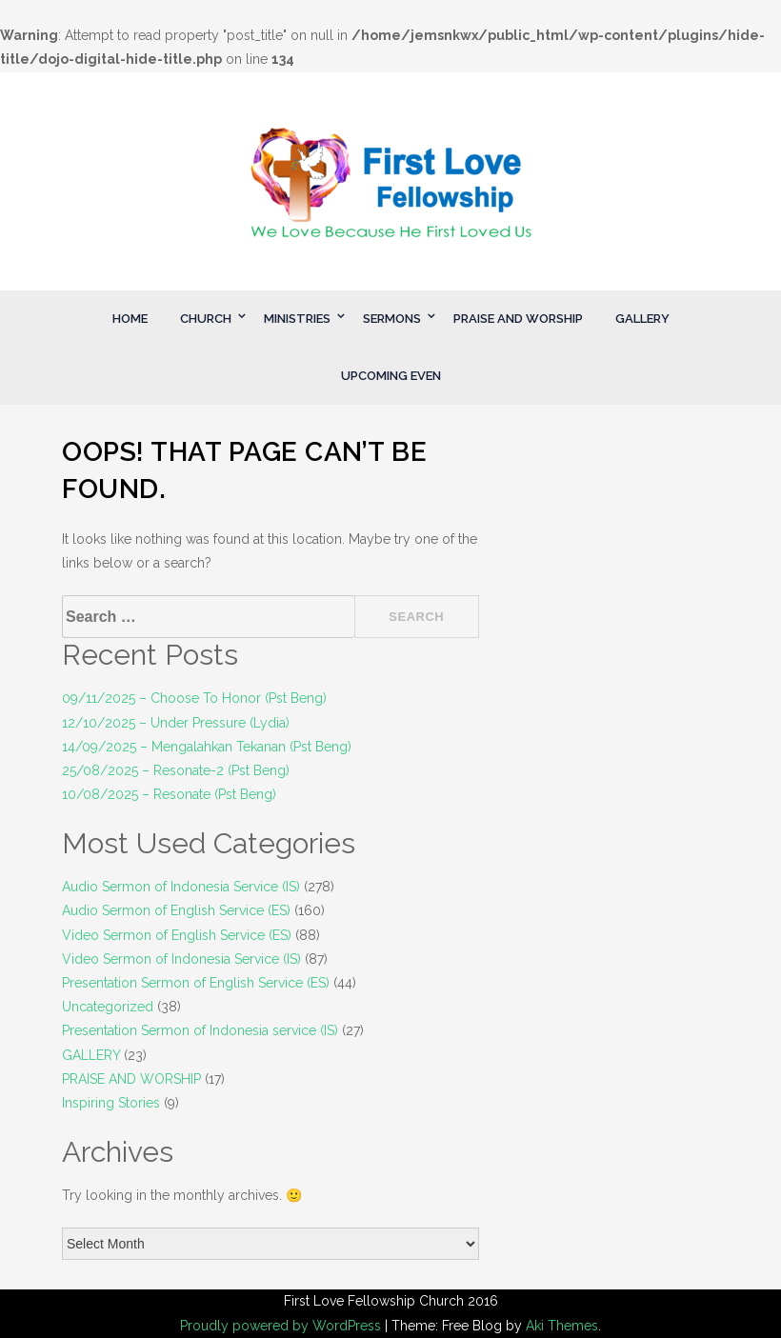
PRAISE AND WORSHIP (518, 318)
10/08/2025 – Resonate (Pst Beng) (169, 794)
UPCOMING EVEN (391, 376)
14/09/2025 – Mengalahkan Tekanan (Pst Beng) (206, 746)
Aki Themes (562, 1325)
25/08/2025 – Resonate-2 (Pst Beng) (176, 770)
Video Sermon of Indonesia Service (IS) (181, 959)
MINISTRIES (297, 318)
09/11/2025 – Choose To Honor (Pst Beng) (194, 698)
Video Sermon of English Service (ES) (176, 935)
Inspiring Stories (111, 1102)
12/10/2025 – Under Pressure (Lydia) (176, 722)
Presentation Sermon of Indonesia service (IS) (200, 1030)
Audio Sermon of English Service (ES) (176, 910)
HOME (130, 318)
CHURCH (205, 318)
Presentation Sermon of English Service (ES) (196, 982)
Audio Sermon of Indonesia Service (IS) (181, 886)
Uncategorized (107, 1006)
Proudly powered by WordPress (282, 1325)
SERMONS (392, 318)
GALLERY (642, 318)
